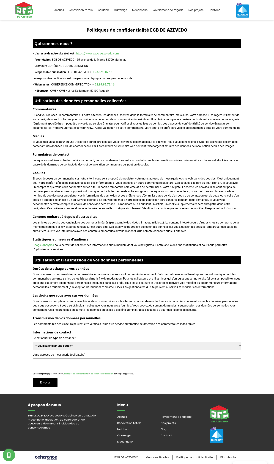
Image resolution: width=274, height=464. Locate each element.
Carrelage (120, 10)
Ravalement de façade (169, 10)
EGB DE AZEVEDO (126, 457)
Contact (217, 10)
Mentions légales (156, 457)
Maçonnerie (140, 10)
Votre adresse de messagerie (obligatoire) (59, 355)
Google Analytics (43, 245)
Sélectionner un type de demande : (54, 338)
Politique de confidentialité (194, 457)
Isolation (102, 10)
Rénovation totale (78, 10)
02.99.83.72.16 (104, 84)
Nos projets (198, 10)
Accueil (56, 10)
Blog (163, 429)
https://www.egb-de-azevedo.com (97, 53)
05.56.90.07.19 (102, 72)
